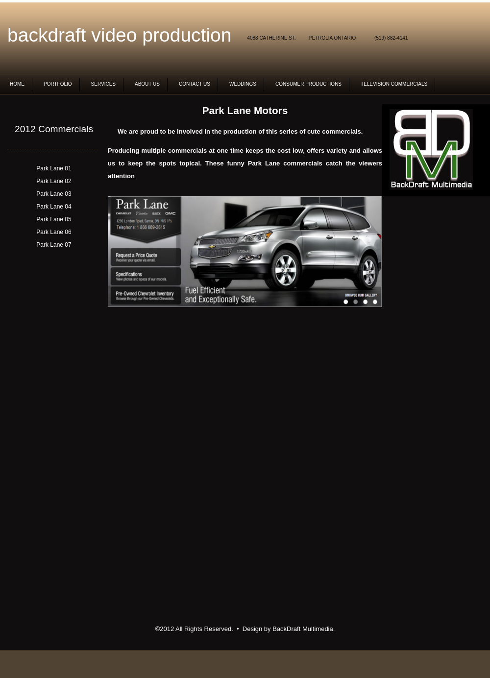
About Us (147, 84)
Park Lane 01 (53, 168)
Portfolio (58, 84)
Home (17, 84)
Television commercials (394, 84)
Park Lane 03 (53, 193)
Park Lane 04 (53, 206)
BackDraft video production (119, 35)
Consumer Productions (308, 84)
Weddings (242, 84)
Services (103, 84)
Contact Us (194, 84)
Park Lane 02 (53, 181)
